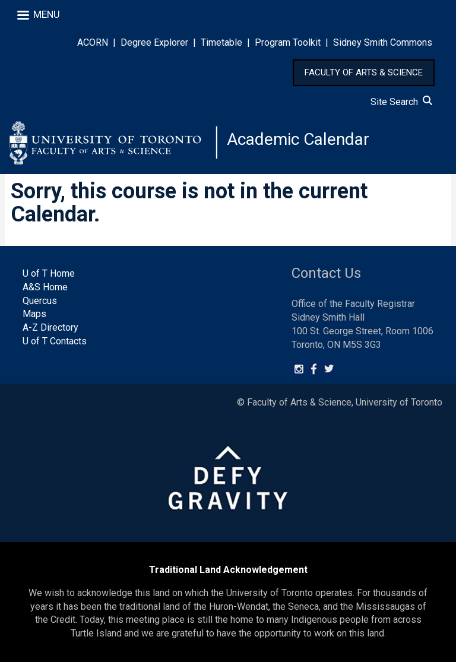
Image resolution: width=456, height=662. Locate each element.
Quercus (40, 300)
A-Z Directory (50, 327)
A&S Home (45, 287)
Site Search (401, 101)
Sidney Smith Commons (382, 42)
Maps (34, 313)
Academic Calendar (298, 139)
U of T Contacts (55, 341)
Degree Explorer (154, 42)
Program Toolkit (288, 42)
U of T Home (49, 273)
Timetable (221, 42)
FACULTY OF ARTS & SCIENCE (364, 72)
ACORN (92, 42)
